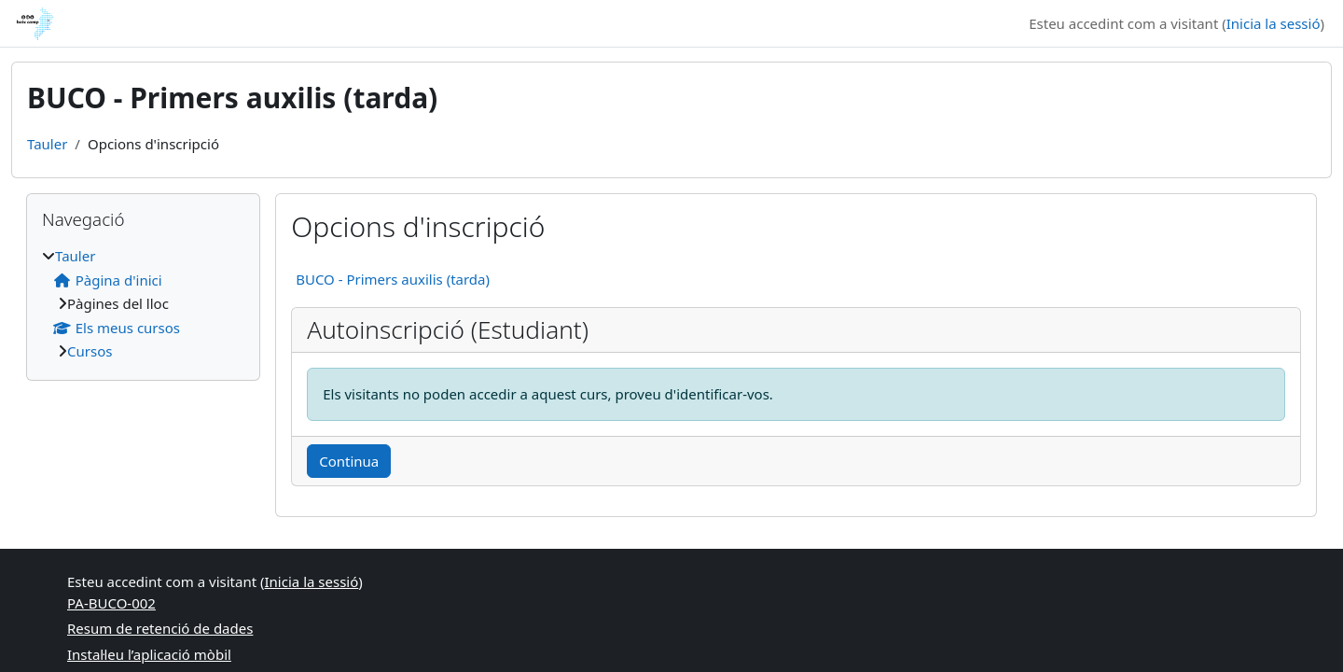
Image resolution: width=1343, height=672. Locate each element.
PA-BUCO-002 (111, 603)
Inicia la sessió (1273, 23)
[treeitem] (143, 303)
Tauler (47, 143)
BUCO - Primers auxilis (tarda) (393, 279)
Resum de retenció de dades (160, 628)
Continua (349, 461)
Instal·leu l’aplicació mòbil (149, 654)
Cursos (89, 351)
